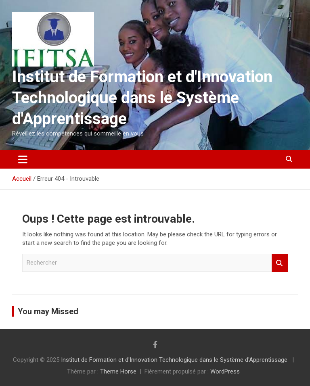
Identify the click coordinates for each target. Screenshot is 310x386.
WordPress (225, 371)
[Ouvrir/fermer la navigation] (23, 159)
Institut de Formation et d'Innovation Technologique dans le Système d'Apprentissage (142, 97)
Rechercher (280, 263)
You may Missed (48, 311)
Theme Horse (118, 371)
